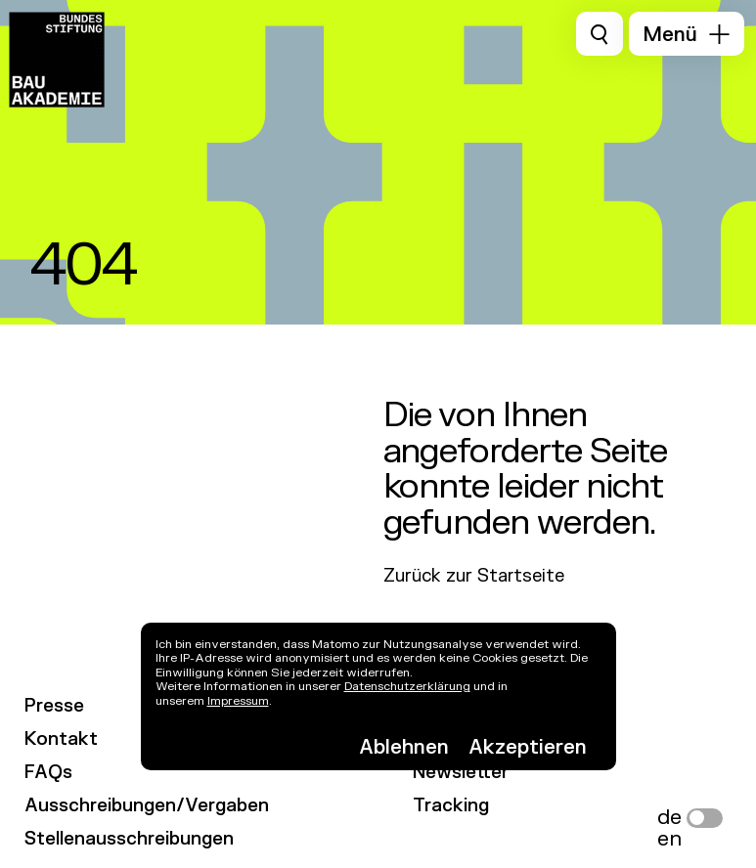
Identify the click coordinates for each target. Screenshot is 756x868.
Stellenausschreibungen (129, 840)
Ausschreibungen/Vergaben (146, 807)
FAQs (48, 773)
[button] (686, 34)
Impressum (238, 701)
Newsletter (461, 773)
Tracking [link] (451, 807)
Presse (54, 707)
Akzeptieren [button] (527, 747)
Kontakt (61, 740)
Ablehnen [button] (404, 747)
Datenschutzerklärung (407, 686)
